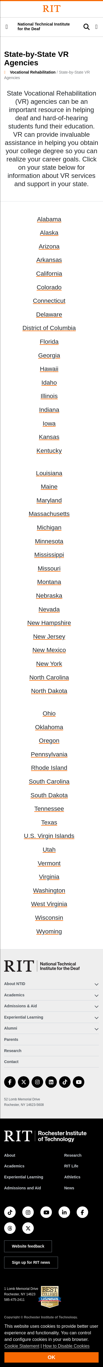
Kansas (49, 437)
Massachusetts (49, 513)
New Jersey (49, 636)
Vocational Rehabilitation (32, 72)
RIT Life (71, 1166)
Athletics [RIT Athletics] (72, 1177)
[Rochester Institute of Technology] (51, 8)
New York (49, 663)
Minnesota (49, 541)
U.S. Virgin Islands (49, 835)
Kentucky (49, 450)
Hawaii (49, 368)
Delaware (49, 314)
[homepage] (7, 72)
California (49, 273)
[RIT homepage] (45, 1136)
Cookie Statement (21, 1346)
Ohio (49, 713)
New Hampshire (49, 622)
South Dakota (49, 795)
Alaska (49, 232)
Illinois (49, 396)
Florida (49, 341)
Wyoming (49, 931)
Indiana (49, 409)
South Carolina (49, 781)
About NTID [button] (14, 984)
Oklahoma (49, 727)
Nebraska (49, 595)
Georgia (49, 355)
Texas (49, 822)
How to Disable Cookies (66, 1346)
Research (12, 1051)
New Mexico (49, 650)
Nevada (49, 609)
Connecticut (49, 300)
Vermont (49, 863)
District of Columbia (49, 328)
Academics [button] (14, 995)
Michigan (49, 527)
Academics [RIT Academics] (14, 1166)
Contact (11, 1062)
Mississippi (49, 554)
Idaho (49, 382)
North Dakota (49, 690)
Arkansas (49, 259)
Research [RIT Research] (73, 1155)
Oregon (49, 740)
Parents (11, 1039)
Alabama (49, 219)
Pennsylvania (49, 754)
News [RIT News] (69, 1188)
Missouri (49, 568)
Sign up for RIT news (31, 1262)
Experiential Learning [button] (23, 1017)
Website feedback (28, 1246)
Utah (49, 849)
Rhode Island (49, 767)
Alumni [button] (10, 1028)
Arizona (49, 246)
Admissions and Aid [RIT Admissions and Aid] (22, 1188)
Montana (49, 581)
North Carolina (49, 677)
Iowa (49, 423)
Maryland (49, 500)
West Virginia (49, 904)
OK (51, 1357)
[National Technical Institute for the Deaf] (42, 966)
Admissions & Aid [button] (20, 1006)
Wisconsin (49, 917)
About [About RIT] (9, 1155)
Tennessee (49, 808)
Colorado (49, 287)
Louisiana (49, 473)
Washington (49, 890)
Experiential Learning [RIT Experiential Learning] (23, 1177)
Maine (49, 486)
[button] (6, 27)
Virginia (49, 876)
